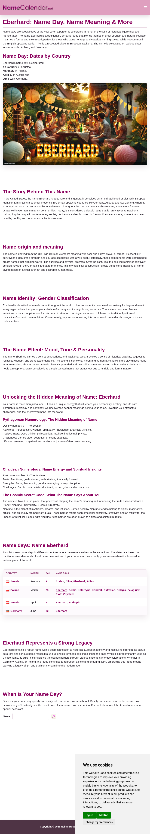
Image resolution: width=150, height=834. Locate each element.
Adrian (60, 581)
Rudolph (74, 602)
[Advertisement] (75, 177)
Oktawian (109, 589)
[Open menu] (145, 7)
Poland (14, 589)
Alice (69, 581)
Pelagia (121, 589)
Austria (15, 581)
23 (46, 589)
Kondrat (97, 589)
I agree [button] (89, 815)
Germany (16, 610)
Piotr (59, 594)
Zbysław (68, 594)
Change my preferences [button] (99, 822)
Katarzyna (84, 589)
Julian (90, 581)
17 (46, 602)
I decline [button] (103, 815)
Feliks (72, 589)
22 (46, 610)
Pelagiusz (133, 589)
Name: (7, 716)
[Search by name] (53, 716)
